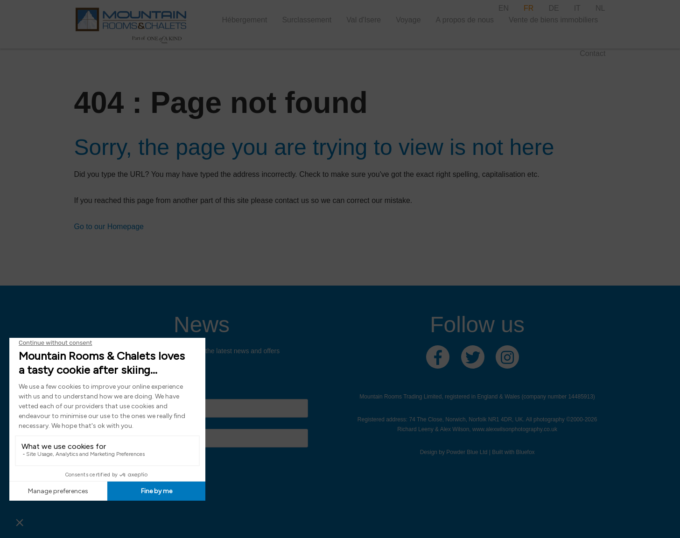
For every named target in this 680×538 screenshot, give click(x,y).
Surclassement (306, 20)
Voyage (408, 20)
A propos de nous (465, 20)
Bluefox (525, 452)
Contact (592, 53)
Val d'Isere (363, 20)
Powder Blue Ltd (466, 452)
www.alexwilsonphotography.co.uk (514, 429)
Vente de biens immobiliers (553, 20)
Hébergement (244, 20)
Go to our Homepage (109, 227)
